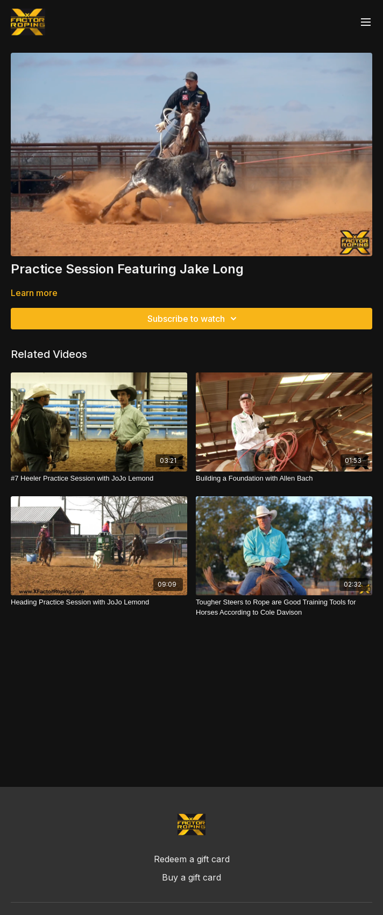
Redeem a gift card (192, 859)
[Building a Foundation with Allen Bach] (284, 478)
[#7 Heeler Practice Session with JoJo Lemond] (99, 478)
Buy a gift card (191, 877)
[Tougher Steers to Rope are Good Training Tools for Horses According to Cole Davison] (284, 607)
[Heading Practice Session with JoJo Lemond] (99, 602)
